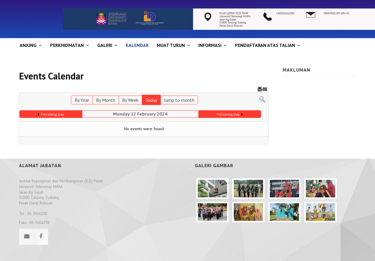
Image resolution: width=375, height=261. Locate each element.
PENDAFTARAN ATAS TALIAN (265, 45)
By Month (105, 100)
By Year (82, 100)
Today (151, 100)
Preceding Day (52, 114)
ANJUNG (28, 45)
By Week (130, 100)
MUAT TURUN (171, 45)
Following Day (228, 114)
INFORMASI (209, 45)
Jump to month (179, 100)
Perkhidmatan (67, 45)
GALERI (104, 45)
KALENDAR (137, 45)
